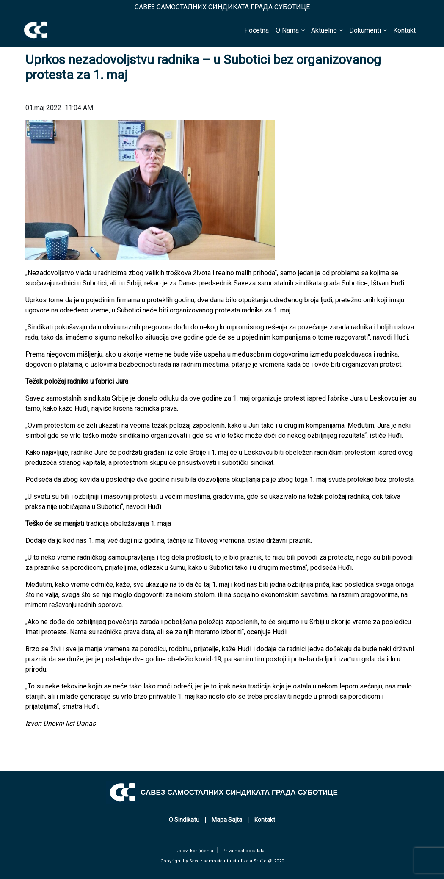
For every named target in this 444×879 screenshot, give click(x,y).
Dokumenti (365, 30)
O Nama (287, 30)
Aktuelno (324, 30)
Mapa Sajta (227, 819)
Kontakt (404, 30)
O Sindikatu (184, 819)
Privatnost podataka (244, 851)
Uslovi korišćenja (194, 851)
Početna (256, 30)
